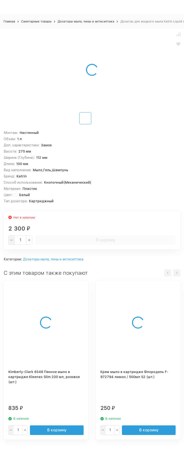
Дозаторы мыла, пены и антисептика (86, 21)
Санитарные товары (36, 21)
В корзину (105, 240)
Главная (9, 21)
